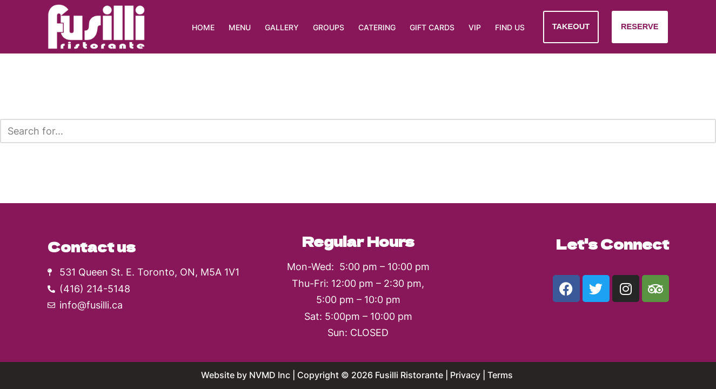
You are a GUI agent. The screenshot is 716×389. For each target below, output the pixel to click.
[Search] (346, 131)
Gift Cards (432, 27)
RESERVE (639, 26)
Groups (328, 27)
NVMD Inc (269, 375)
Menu (240, 27)
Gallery (282, 27)
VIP (475, 27)
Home (203, 27)
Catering (377, 27)
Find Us (510, 27)
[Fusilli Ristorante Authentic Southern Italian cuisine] (96, 26)
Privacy (465, 375)
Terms (501, 375)
